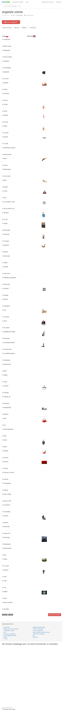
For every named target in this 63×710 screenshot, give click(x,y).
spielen (24, 27)
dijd (34, 635)
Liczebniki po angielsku (39, 634)
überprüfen (33, 27)
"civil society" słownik (9, 630)
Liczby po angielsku (38, 630)
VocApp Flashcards (7, 707)
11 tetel (5, 638)
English (10, 614)
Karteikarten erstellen (17, 2)
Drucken (17, 27)
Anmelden (58, 2)
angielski (5, 614)
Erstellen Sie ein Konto (47, 2)
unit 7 (5, 632)
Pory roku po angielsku (9, 634)
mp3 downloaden (7, 27)
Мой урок (35, 637)
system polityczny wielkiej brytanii (41, 632)
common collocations (38, 629)
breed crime (7, 627)
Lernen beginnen (11, 22)
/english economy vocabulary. (11, 629)
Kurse (27, 2)
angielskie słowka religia (39, 627)
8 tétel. (5, 637)
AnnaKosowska (30, 15)
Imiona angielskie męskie (10, 635)
